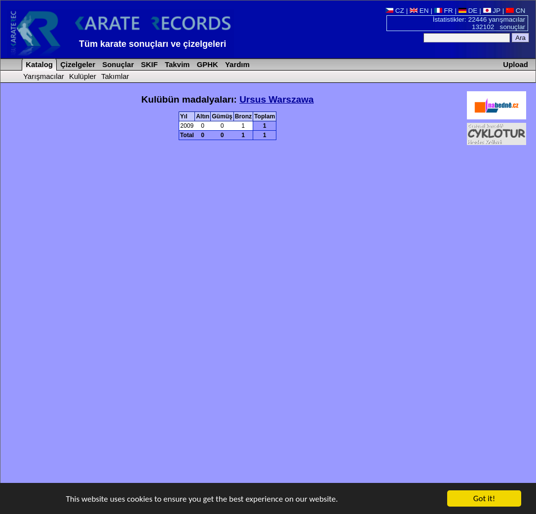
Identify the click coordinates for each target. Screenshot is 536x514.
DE (468, 10)
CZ (394, 10)
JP (491, 10)
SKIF (148, 64)
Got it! (484, 499)
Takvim (176, 64)
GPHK (206, 64)
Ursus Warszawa (276, 99)
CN (515, 10)
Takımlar (115, 76)
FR (443, 10)
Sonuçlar (117, 64)
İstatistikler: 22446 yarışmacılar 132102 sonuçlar (479, 23)
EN (419, 10)
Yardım (236, 64)
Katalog (38, 64)
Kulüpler (82, 76)
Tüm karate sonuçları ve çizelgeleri (152, 44)
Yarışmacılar (43, 76)
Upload (515, 64)
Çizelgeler (76, 64)
